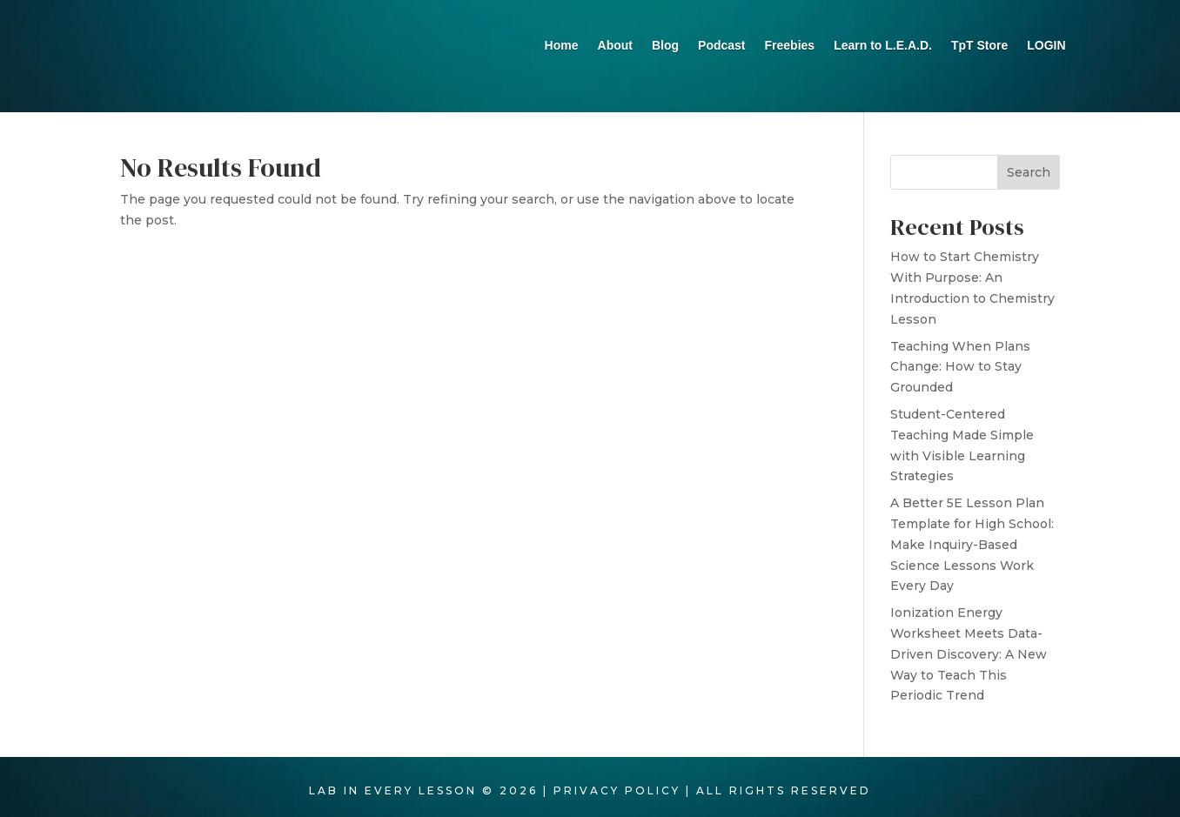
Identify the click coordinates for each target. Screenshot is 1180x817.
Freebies (790, 45)
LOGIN (1046, 45)
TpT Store (979, 45)
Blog (665, 45)
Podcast (721, 45)
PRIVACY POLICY (617, 798)
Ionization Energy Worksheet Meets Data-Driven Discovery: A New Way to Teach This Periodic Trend (968, 662)
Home (562, 45)
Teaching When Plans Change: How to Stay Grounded (960, 375)
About (615, 45)
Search (1028, 180)
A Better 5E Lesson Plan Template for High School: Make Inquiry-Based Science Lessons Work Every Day (972, 552)
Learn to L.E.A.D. (883, 45)
